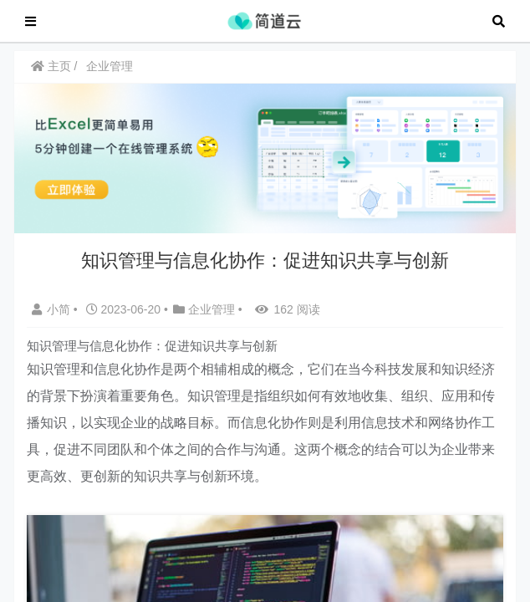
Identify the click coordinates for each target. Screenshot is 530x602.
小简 (53, 317)
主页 (51, 74)
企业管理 (109, 74)
